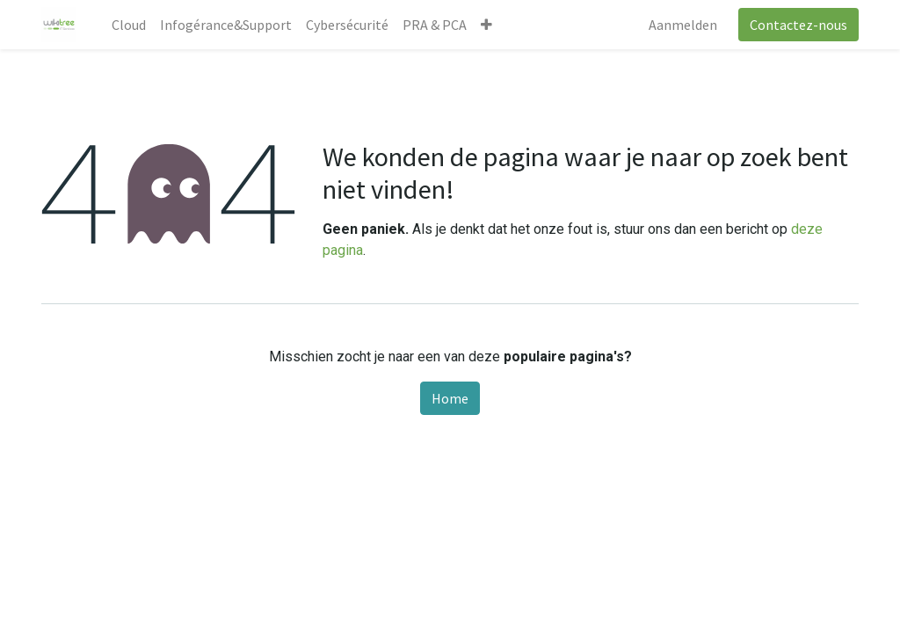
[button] (486, 24)
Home (450, 398)
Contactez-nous (798, 24)
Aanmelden (683, 24)
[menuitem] (129, 24)
